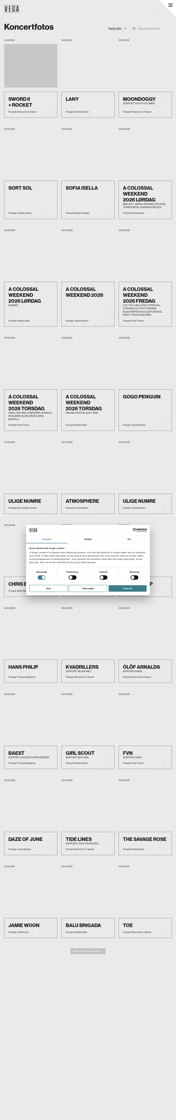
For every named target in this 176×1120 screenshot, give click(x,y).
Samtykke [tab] (47, 539)
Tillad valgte (88, 588)
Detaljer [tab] (88, 539)
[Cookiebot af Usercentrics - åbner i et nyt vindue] (135, 530)
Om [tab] (129, 539)
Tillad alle (127, 588)
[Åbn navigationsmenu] (170, 5)
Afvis (48, 588)
